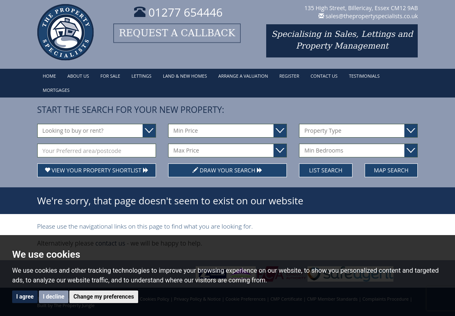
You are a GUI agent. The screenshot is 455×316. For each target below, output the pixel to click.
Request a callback (178, 33)
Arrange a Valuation (243, 76)
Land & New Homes (185, 76)
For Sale (110, 76)
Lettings (142, 76)
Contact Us (324, 76)
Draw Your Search (227, 170)
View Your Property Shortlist (97, 170)
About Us (78, 76)
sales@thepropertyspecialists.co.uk (371, 16)
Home (49, 76)
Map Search (391, 170)
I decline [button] (53, 296)
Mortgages (56, 90)
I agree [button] (25, 296)
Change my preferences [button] (103, 296)
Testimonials (364, 76)
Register (289, 76)
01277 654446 (178, 12)
